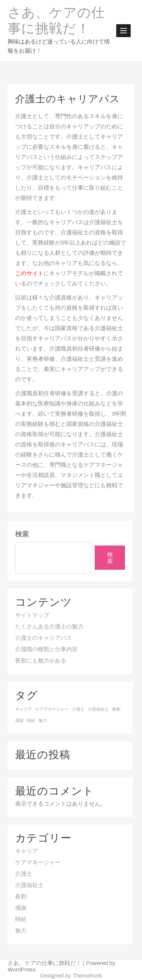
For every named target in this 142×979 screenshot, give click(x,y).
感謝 (21, 908)
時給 (21, 919)
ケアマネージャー (38, 862)
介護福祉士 (29, 885)
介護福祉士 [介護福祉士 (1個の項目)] (98, 709)
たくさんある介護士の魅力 (49, 627)
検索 (22, 535)
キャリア (26, 851)
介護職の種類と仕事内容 (46, 649)
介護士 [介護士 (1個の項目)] (78, 709)
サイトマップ (32, 615)
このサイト (29, 273)
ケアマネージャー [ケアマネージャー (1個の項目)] (52, 709)
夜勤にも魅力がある (40, 661)
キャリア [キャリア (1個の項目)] (23, 709)
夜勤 (21, 896)
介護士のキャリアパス (43, 638)
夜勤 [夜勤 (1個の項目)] (116, 709)
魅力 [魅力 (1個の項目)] (43, 721)
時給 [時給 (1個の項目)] (31, 721)
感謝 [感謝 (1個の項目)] (19, 721)
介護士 (23, 874)
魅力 (21, 931)
